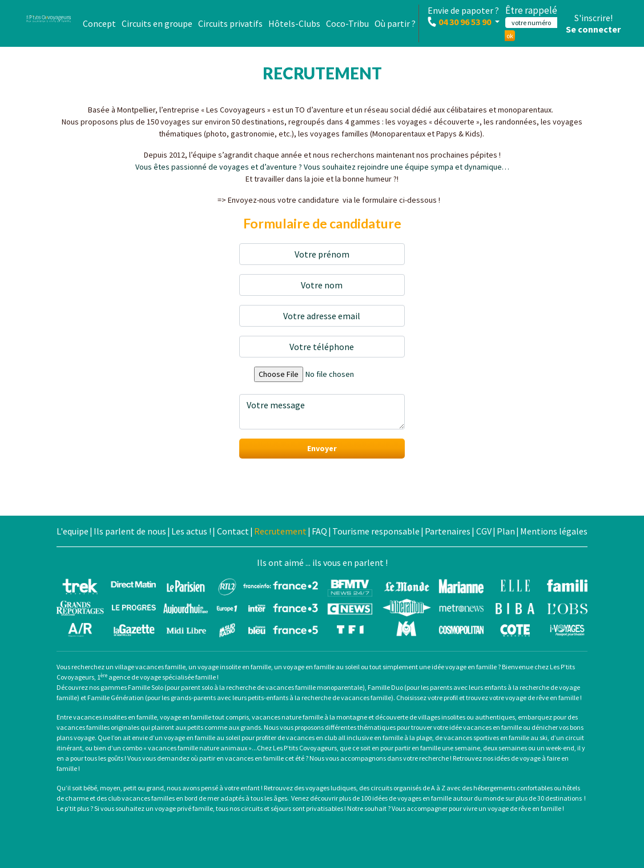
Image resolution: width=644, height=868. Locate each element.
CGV (484, 531)
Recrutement (280, 531)
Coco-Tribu (347, 23)
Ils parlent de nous (130, 531)
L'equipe (72, 531)
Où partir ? (395, 23)
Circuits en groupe (157, 23)
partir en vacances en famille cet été (251, 758)
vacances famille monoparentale (313, 687)
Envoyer (322, 448)
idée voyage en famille (464, 666)
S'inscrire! (593, 17)
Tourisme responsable (376, 531)
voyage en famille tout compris (204, 717)
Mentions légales (553, 531)
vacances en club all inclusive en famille (344, 737)
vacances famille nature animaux (197, 748)
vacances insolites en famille (115, 717)
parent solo (197, 687)
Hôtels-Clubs (294, 23)
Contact (233, 531)
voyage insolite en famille (234, 666)
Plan (506, 531)
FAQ (319, 531)
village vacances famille (150, 666)
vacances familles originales (98, 727)
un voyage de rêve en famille (519, 808)
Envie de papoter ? (463, 16)
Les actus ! (191, 531)
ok (509, 35)
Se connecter (593, 29)
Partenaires (447, 531)
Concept (99, 23)
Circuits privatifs (230, 23)
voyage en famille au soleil (321, 666)
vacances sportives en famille (486, 737)
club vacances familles (141, 798)
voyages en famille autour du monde (450, 798)
